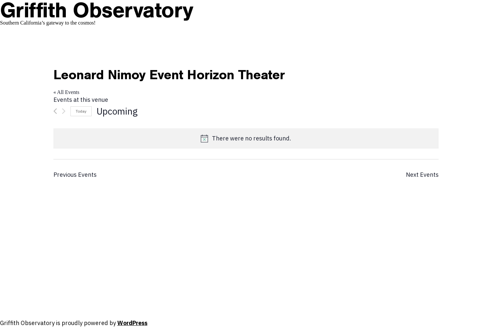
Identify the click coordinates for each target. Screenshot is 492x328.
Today (81, 111)
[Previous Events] (55, 111)
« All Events (66, 92)
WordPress (132, 323)
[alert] (246, 138)
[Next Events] (64, 111)
